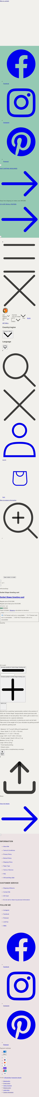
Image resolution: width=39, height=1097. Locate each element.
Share (2, 754)
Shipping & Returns (9, 888)
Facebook (6, 914)
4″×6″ (14, 615)
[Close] (0, 835)
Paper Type (6, 866)
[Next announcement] (0, 236)
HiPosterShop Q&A (8, 877)
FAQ (4, 874)
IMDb (4, 926)
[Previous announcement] (0, 165)
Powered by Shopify (16, 1077)
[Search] (19, 386)
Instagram (6, 910)
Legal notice (6, 1090)
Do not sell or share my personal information (16, 900)
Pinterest (6, 918)
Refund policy (6, 1081)
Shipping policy (7, 1088)
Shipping (12, 610)
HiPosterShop (7, 1077)
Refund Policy (7, 858)
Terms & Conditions (9, 850)
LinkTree (5, 922)
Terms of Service (8, 870)
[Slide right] (0, 585)
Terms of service (7, 1085)
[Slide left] (0, 581)
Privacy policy (6, 1083)
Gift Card (6, 896)
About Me (6, 846)
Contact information (8, 1092)
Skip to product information (8, 500)
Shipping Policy (7, 862)
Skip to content (4, 1)
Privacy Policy (7, 854)
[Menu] (19, 274)
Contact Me (6, 892)
